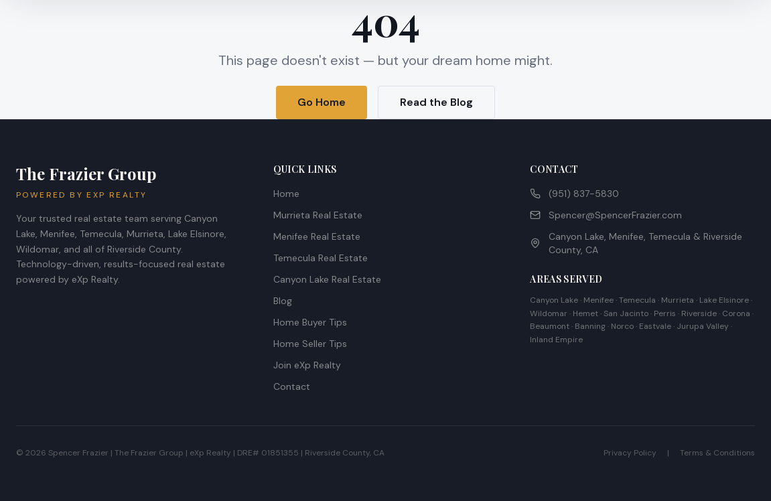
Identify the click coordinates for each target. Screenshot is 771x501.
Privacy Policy (630, 452)
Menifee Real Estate (316, 236)
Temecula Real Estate (320, 258)
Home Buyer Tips (310, 322)
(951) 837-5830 (574, 194)
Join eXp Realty (307, 365)
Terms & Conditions (717, 452)
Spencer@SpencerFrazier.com (606, 215)
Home (286, 194)
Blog (282, 301)
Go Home (321, 102)
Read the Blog (436, 102)
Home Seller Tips (310, 344)
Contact (291, 386)
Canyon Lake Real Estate (327, 279)
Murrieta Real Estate (317, 215)
